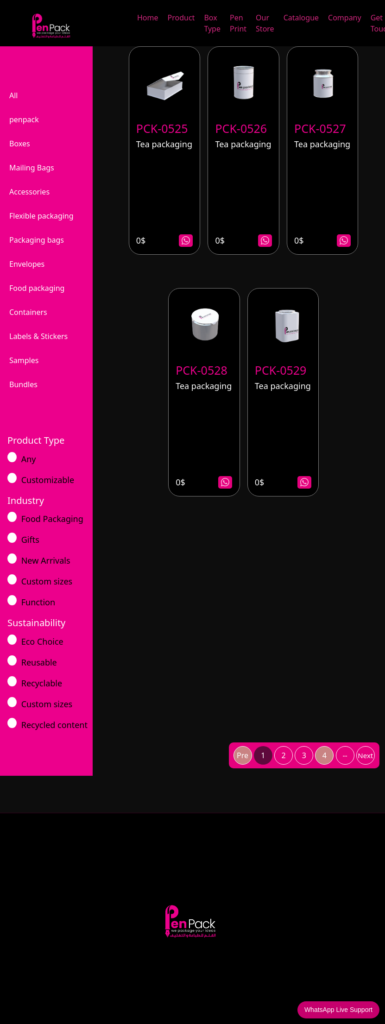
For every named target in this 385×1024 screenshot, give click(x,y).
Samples (23, 360)
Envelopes (26, 264)
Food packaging (36, 288)
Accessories (29, 192)
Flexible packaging (41, 216)
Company (344, 18)
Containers (28, 312)
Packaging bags (36, 240)
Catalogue (301, 18)
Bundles (23, 384)
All (13, 95)
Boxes (19, 143)
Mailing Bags (31, 168)
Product (181, 18)
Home (147, 18)
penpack (24, 119)
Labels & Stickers (38, 336)
